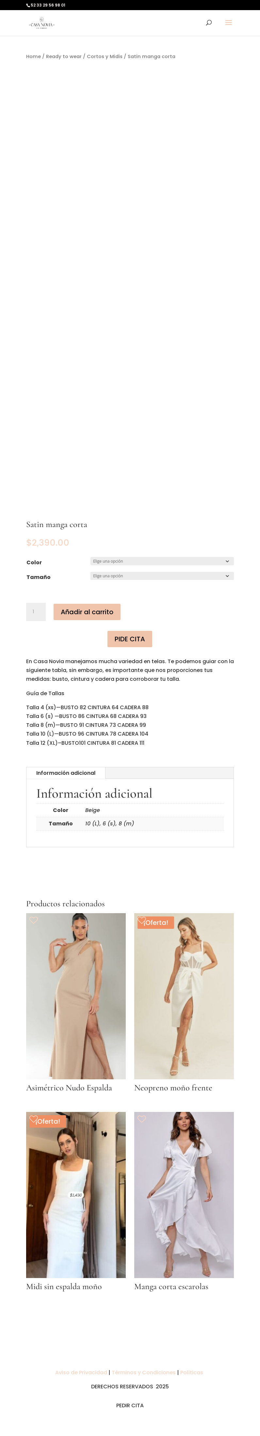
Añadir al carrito (87, 612)
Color (34, 562)
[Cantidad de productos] (36, 612)
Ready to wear (64, 56)
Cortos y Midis (104, 56)
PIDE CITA (130, 639)
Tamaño (38, 577)
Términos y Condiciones (144, 1372)
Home (33, 56)
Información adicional (65, 773)
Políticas (192, 1372)
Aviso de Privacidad (81, 1372)
